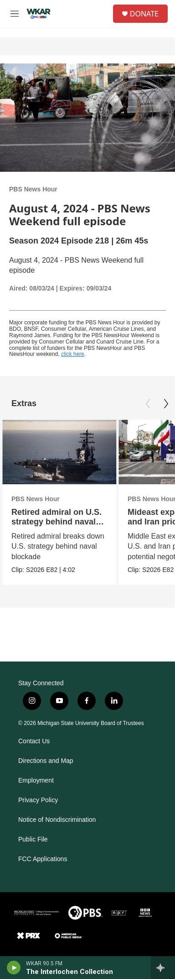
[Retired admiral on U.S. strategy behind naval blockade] (59, 452)
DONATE (144, 14)
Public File (33, 839)
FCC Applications (42, 859)
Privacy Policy (38, 800)
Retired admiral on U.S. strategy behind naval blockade (56, 522)
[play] (14, 967)
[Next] (165, 404)
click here (72, 354)
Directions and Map (45, 760)
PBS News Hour (33, 189)
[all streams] (163, 967)
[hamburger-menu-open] (14, 14)
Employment (36, 780)
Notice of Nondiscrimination (57, 819)
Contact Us (34, 741)
